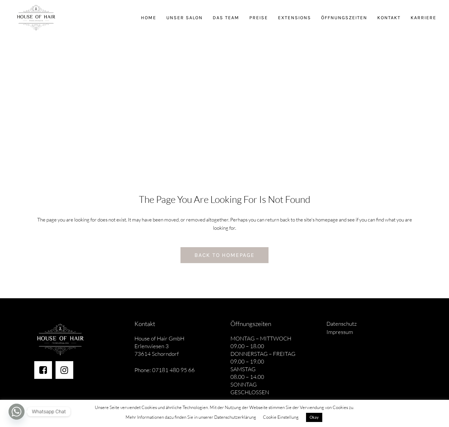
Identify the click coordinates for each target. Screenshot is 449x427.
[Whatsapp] (17, 412)
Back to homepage (224, 255)
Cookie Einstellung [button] (281, 417)
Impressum (339, 331)
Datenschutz (341, 323)
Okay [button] (314, 417)
